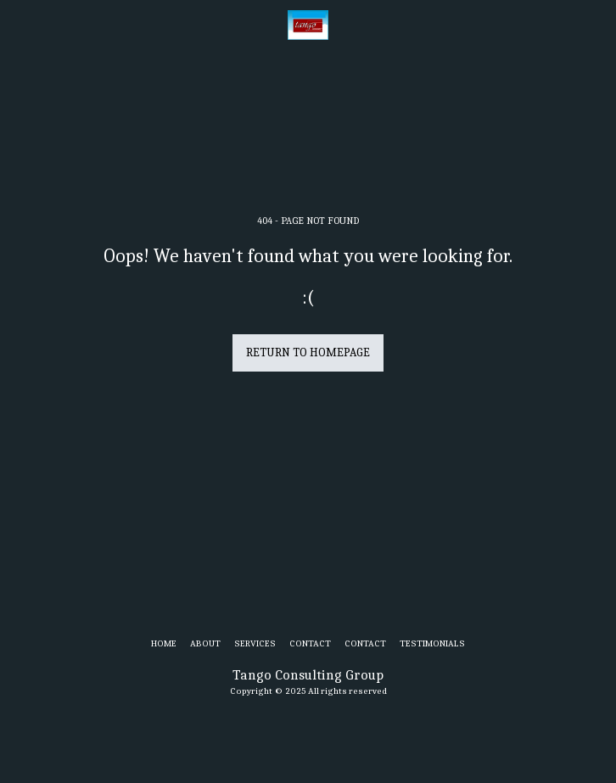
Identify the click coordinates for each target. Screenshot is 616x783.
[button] (18, 24)
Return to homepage (308, 352)
